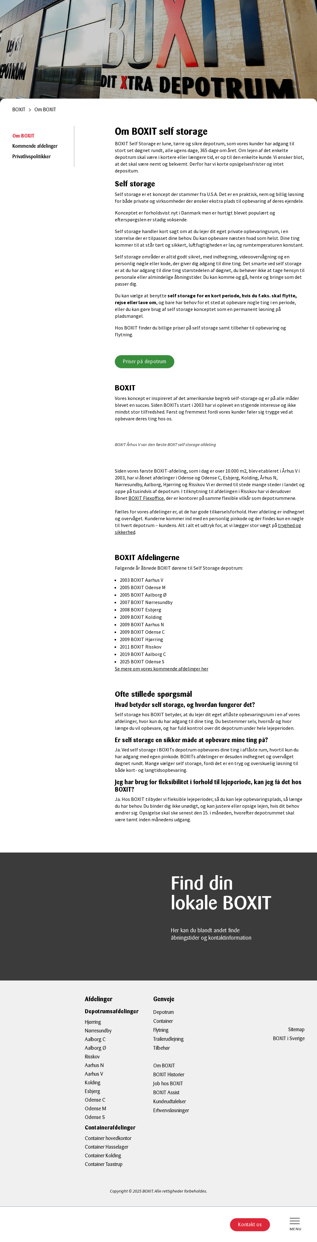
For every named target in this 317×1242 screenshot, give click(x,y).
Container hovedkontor (108, 1138)
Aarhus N (94, 1065)
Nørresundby (98, 1031)
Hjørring (93, 1022)
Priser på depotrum (144, 361)
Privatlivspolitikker (31, 157)
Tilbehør (161, 1048)
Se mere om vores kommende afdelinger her (161, 669)
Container (163, 1021)
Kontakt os (250, 1224)
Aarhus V (94, 1074)
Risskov (92, 1057)
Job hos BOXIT (168, 1084)
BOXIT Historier (168, 1075)
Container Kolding (103, 1156)
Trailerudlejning (168, 1039)
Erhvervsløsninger (171, 1110)
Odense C (95, 1100)
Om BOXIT (23, 136)
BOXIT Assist (166, 1092)
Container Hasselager (106, 1147)
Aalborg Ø (95, 1048)
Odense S (95, 1117)
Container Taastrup (104, 1164)
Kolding (92, 1083)
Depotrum (163, 1012)
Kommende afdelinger (35, 146)
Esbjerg (92, 1091)
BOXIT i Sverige (289, 1038)
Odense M (95, 1109)
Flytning (160, 1030)
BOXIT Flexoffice (146, 498)
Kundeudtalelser (169, 1101)
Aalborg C (95, 1039)
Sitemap (296, 1029)
